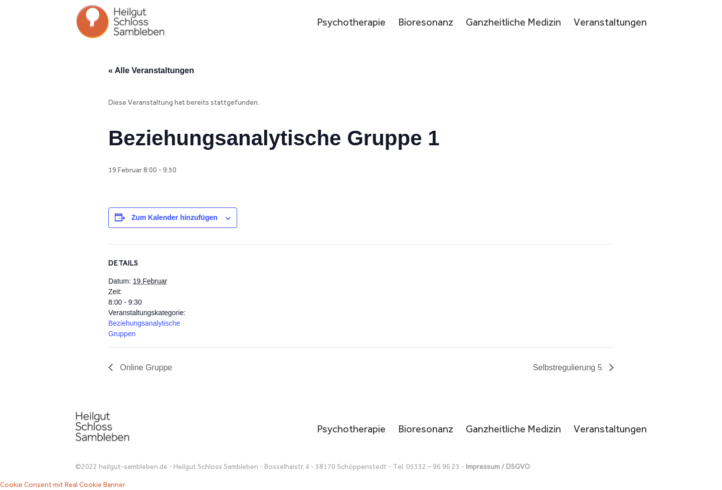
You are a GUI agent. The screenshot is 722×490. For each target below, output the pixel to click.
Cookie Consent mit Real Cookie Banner (62, 484)
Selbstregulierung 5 (568, 367)
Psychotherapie (351, 23)
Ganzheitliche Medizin (513, 23)
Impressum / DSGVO (498, 466)
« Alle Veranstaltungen (151, 70)
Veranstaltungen (610, 23)
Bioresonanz (425, 23)
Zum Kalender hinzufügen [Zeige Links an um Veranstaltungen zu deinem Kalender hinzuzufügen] (174, 217)
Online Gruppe (145, 367)
